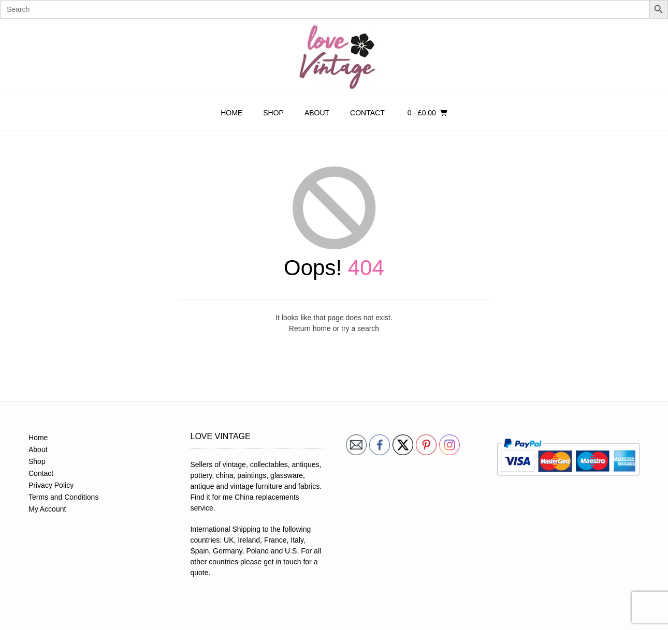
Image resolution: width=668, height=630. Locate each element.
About (316, 113)
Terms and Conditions (63, 497)
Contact (367, 113)
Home (231, 113)
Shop (273, 113)
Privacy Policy (51, 485)
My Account (47, 509)
